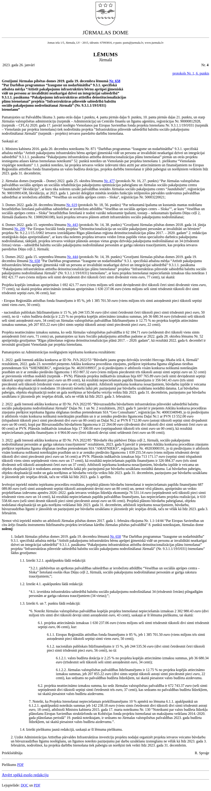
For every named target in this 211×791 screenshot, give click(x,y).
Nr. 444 (72, 257)
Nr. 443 (72, 225)
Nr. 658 (114, 81)
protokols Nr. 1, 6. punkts (190, 73)
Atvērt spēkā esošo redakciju (25, 775)
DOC (24, 785)
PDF (20, 765)
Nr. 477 (109, 181)
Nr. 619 (71, 205)
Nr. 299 (19, 229)
